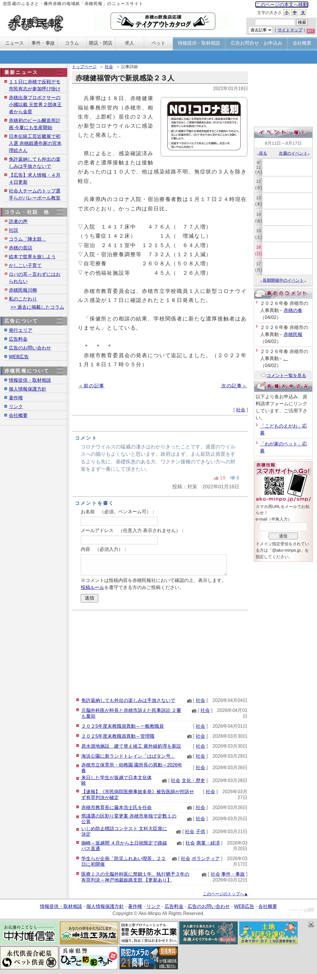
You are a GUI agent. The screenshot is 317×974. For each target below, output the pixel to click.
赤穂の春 (293, 310)
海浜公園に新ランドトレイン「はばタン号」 (128, 756)
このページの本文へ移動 (282, 4)
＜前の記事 (91, 385)
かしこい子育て (25, 265)
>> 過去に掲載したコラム (37, 307)
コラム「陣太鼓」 (27, 239)
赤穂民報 (293, 334)
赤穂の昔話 (20, 247)
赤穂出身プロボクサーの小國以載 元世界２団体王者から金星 (35, 104)
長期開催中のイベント (283, 280)
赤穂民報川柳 (23, 290)
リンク (16, 406)
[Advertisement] (160, 653)
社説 (13, 230)
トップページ (84, 66)
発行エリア (20, 330)
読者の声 (18, 221)
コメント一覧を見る (283, 375)
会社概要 (18, 415)
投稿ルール (92, 587)
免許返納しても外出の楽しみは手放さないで (128, 700)
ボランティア (206, 858)
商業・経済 (208, 842)
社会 (109, 66)
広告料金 (18, 339)
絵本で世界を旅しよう (32, 256)
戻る (261, 153)
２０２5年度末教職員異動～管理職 (117, 736)
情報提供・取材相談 (30, 380)
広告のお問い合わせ (30, 347)
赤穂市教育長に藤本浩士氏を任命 (116, 807)
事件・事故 (233, 874)
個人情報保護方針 (27, 388)
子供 (200, 831)
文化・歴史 (193, 780)
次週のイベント (294, 153)
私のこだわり (23, 298)
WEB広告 (19, 356)
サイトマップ (290, 30)
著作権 (16, 397)
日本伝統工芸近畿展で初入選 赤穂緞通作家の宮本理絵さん (35, 143)
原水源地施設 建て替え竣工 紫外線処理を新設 (131, 746)
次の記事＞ (234, 385)
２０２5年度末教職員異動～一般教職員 (122, 726)
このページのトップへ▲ (225, 894)
